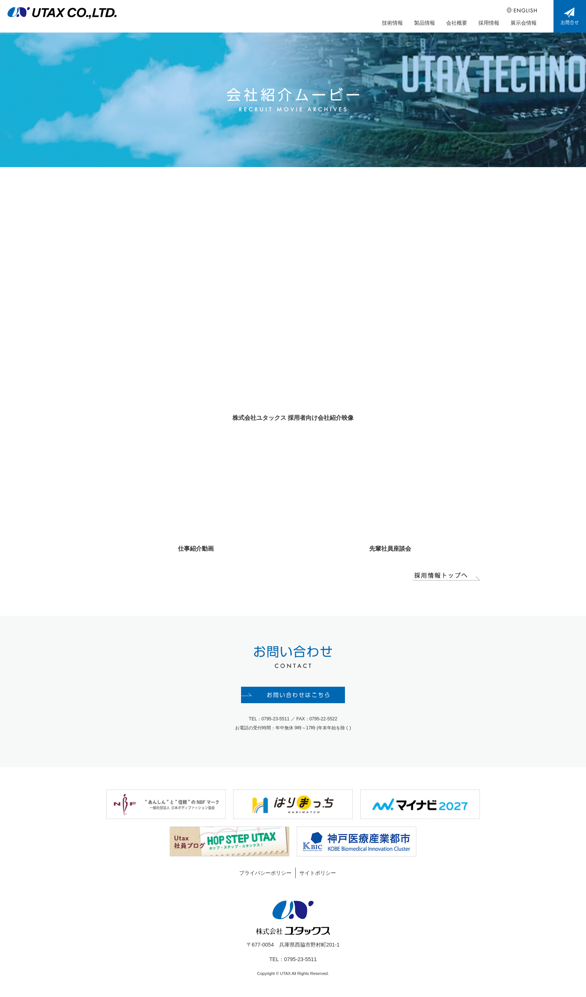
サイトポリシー (317, 873)
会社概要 (456, 23)
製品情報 (424, 23)
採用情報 (488, 23)
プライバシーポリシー (265, 873)
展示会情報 (524, 23)
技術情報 (392, 23)
